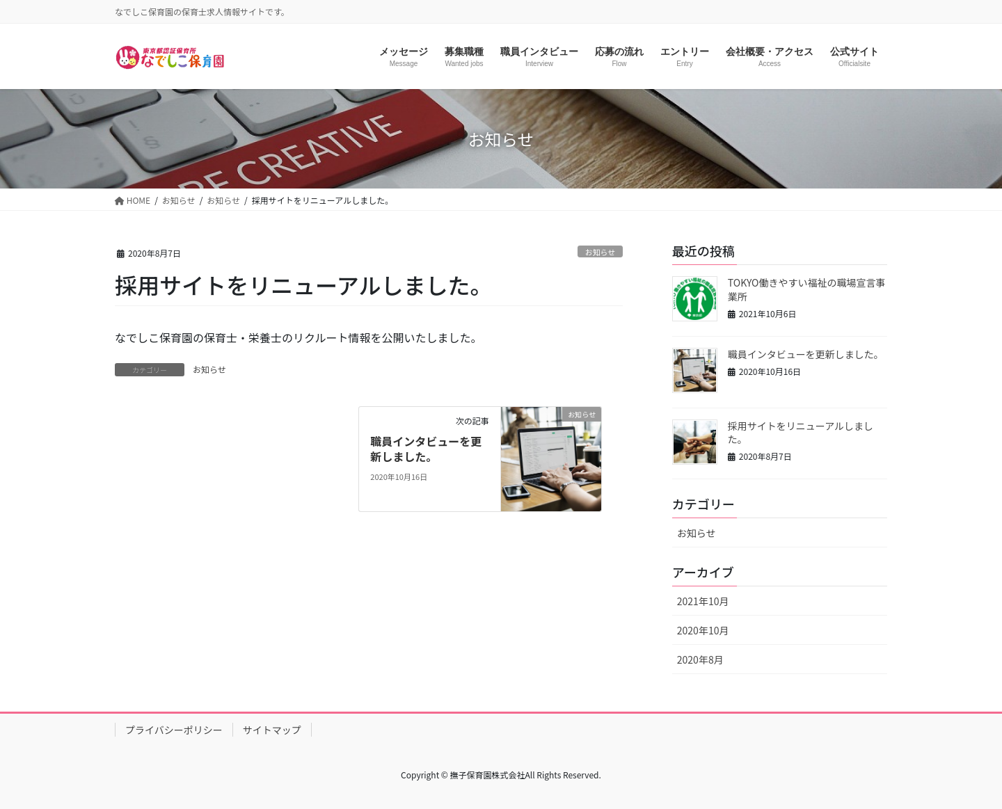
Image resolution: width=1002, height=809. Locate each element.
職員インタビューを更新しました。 (426, 449)
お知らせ (600, 251)
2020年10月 (703, 630)
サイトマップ (272, 730)
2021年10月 (703, 601)
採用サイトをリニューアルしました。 (800, 433)
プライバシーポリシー (174, 730)
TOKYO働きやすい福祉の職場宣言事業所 (807, 289)
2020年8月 (700, 659)
